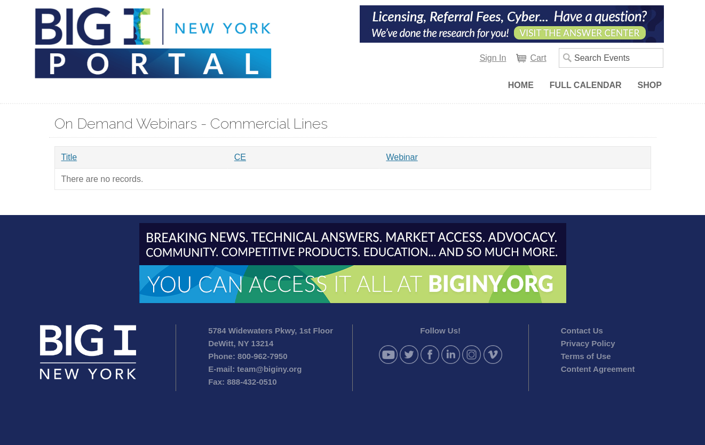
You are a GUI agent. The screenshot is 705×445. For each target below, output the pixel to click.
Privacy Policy (588, 343)
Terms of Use (586, 356)
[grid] (352, 168)
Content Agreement (598, 369)
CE (240, 157)
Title (69, 157)
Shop (650, 85)
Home (521, 85)
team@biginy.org (269, 369)
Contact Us (582, 330)
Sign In (493, 57)
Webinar (401, 157)
